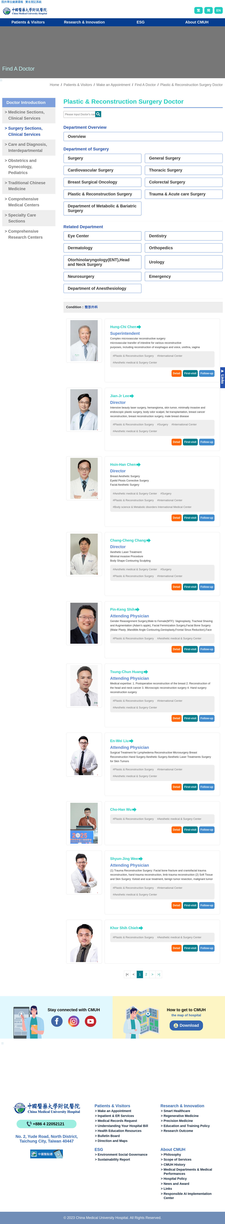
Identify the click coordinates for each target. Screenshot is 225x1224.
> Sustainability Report (112, 1159)
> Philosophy (171, 1154)
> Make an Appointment (113, 1111)
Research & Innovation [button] (84, 22)
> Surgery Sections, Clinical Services (24, 131)
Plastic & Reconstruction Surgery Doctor (191, 85)
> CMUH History (173, 1164)
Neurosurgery (81, 276)
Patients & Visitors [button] (28, 22)
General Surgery (165, 158)
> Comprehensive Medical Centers (22, 202)
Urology (156, 262)
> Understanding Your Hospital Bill (121, 1126)
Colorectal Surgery (167, 182)
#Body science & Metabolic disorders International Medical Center (152, 507)
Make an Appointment (113, 85)
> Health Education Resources (118, 1131)
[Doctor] (82, 114)
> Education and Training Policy (185, 1126)
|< (127, 974)
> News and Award (175, 1184)
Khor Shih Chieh (124, 928)
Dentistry (158, 236)
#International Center (169, 355)
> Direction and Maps (111, 1141)
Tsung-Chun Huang (126, 672)
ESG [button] (141, 22)
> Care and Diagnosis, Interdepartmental (26, 147)
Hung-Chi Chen (123, 327)
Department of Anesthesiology (97, 288)
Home (54, 85)
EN (218, 10)
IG (73, 1021)
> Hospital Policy (174, 1178)
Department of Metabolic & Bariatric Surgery (102, 208)
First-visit (190, 373)
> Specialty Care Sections (20, 218)
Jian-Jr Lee (119, 396)
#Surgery (162, 424)
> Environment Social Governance (121, 1154)
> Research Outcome (177, 1131)
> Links (166, 1189)
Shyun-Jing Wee (124, 859)
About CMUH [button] (196, 22)
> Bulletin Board (107, 1136)
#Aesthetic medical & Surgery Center (135, 362)
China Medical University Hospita (46, 1108)
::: (4, 2)
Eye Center (78, 236)
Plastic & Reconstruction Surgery (100, 194)
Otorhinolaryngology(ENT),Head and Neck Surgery (99, 262)
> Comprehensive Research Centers (24, 234)
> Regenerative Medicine (180, 1116)
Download (189, 1025)
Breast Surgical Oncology (92, 182)
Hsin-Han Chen (123, 464)
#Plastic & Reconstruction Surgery (133, 355)
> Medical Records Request (116, 1121)
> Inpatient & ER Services (114, 1116)
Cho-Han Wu (121, 809)
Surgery (75, 158)
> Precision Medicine (177, 1121)
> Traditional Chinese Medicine (25, 186)
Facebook (57, 1021)
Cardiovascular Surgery (90, 170)
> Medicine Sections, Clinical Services (24, 115)
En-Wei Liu (119, 741)
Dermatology (80, 248)
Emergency (160, 276)
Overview (77, 136)
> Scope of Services (176, 1159)
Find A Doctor (145, 85)
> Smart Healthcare (175, 1111)
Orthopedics (161, 248)
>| (158, 974)
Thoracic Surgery (165, 170)
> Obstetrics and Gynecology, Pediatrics (20, 166)
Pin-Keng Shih (122, 609)
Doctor (98, 114)
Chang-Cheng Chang (128, 540)
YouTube (90, 1021)
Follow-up (206, 373)
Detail (176, 373)
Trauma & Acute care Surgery (177, 194)
